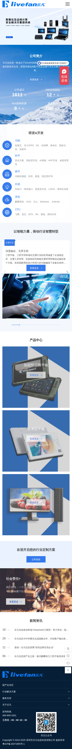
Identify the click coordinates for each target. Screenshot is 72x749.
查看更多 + (36, 79)
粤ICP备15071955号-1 (13, 744)
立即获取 (36, 561)
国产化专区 (8, 685)
